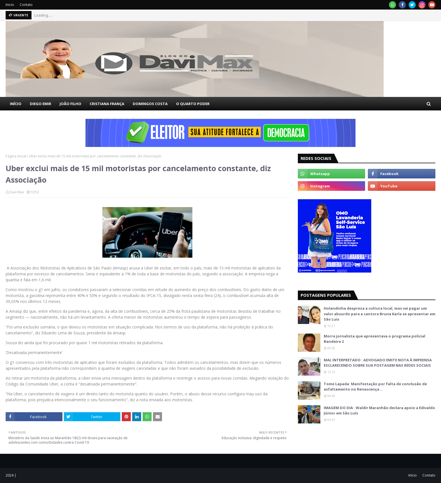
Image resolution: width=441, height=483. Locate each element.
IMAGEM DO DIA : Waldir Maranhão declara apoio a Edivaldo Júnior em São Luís (379, 410)
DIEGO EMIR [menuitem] (40, 103)
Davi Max (17, 192)
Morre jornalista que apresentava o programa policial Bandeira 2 (374, 339)
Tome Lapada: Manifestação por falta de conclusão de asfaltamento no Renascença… (375, 386)
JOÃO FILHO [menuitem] (70, 103)
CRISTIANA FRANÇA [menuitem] (107, 103)
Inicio (10, 4)
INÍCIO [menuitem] (15, 103)
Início (412, 475)
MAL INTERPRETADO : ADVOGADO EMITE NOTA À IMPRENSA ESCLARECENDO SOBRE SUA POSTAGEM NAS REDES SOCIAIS (378, 362)
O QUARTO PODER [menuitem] (193, 103)
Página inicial (16, 156)
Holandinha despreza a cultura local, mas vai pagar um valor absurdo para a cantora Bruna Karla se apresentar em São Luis (379, 314)
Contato (26, 4)
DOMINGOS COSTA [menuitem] (150, 103)
